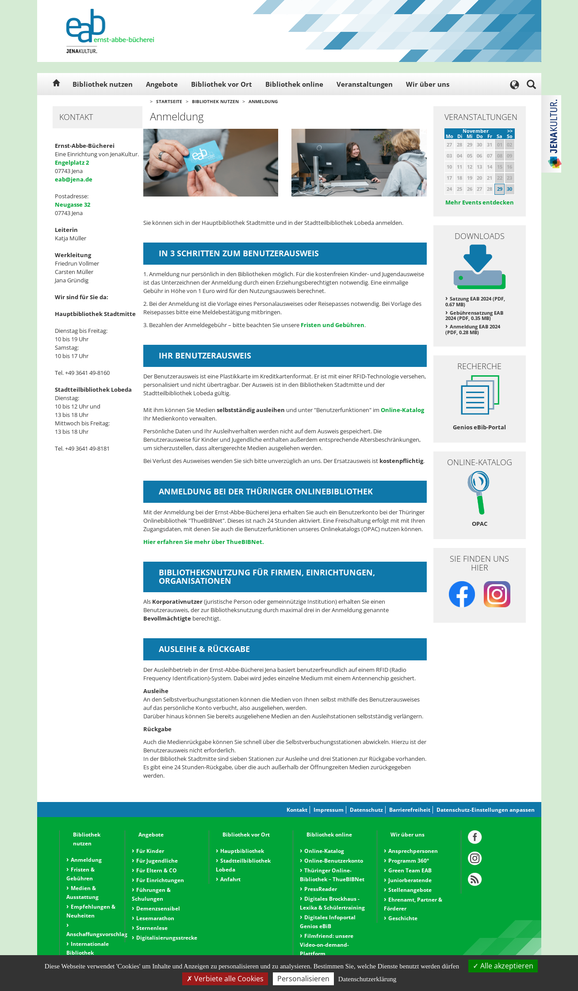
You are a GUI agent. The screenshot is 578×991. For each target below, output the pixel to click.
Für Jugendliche (157, 860)
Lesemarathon (155, 918)
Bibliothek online (294, 84)
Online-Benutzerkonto (333, 860)
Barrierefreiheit (409, 810)
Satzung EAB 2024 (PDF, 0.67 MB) (475, 301)
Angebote (162, 84)
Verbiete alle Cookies (225, 978)
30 (509, 188)
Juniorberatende (410, 880)
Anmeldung (263, 101)
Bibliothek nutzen (103, 84)
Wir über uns (427, 84)
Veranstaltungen (365, 84)
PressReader (320, 889)
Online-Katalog (402, 410)
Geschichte (402, 918)
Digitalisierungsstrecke (166, 937)
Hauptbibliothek (242, 851)
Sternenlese (152, 928)
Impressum (329, 810)
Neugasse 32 (72, 204)
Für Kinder (150, 851)
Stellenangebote (410, 890)
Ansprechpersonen (413, 851)
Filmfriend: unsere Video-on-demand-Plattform (326, 944)
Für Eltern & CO (156, 870)
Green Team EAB (410, 870)
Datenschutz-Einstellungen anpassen (485, 810)
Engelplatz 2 (72, 162)
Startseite (169, 101)
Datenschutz (366, 810)
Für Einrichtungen (160, 880)
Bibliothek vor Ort (221, 84)
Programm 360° (408, 860)
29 (499, 188)
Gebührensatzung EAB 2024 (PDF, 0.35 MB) (474, 315)
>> (510, 130)
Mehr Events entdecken (479, 202)
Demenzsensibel (158, 908)
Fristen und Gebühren (332, 325)
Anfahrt (230, 879)
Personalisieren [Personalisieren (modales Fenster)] (303, 978)
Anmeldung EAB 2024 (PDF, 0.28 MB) (472, 329)
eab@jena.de (73, 179)
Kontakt (297, 810)
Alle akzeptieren (503, 966)
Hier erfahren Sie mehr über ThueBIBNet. (203, 542)
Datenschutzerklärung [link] (367, 979)
